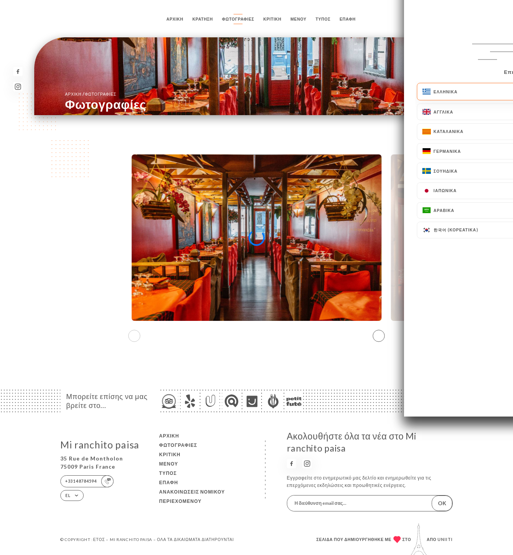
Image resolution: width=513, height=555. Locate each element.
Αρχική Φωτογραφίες (90, 94)
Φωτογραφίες (238, 19)
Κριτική (272, 19)
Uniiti (445, 539)
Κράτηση (202, 19)
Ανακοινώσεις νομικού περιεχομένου (192, 496)
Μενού (298, 19)
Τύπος (323, 19)
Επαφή (347, 19)
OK (442, 503)
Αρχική (174, 19)
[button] (378, 335)
